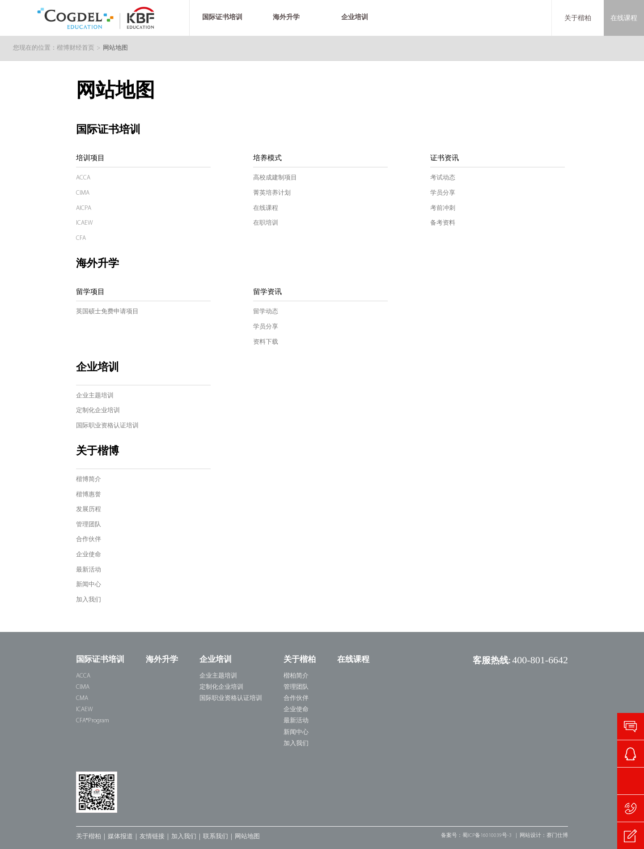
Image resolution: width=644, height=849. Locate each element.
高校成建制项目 (275, 178)
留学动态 (265, 311)
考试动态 (442, 178)
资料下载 (265, 342)
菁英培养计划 (272, 193)
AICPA (83, 208)
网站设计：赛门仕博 (544, 835)
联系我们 (215, 836)
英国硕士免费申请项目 (107, 311)
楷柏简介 (296, 676)
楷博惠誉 (88, 494)
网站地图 (247, 836)
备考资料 (442, 223)
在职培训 (265, 223)
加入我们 (88, 600)
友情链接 (152, 836)
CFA (81, 238)
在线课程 (623, 17)
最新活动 (88, 570)
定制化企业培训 (98, 410)
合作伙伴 (88, 539)
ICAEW (84, 223)
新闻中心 (88, 584)
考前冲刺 (442, 208)
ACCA (83, 178)
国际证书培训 (108, 130)
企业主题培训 (95, 396)
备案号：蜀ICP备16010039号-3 (476, 835)
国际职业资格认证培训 (107, 425)
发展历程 (88, 509)
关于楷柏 (577, 17)
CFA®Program (92, 720)
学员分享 (442, 193)
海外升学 (97, 264)
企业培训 (97, 368)
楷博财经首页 (75, 48)
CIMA (82, 193)
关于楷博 (97, 451)
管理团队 (88, 524)
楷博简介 (88, 479)
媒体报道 (120, 836)
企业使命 (88, 554)
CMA (82, 698)
